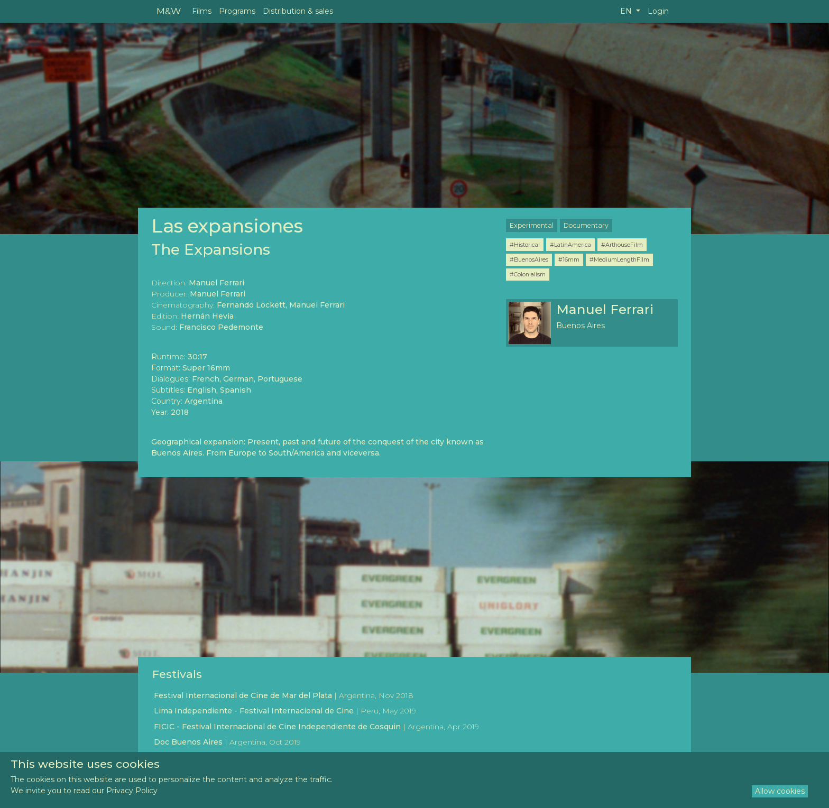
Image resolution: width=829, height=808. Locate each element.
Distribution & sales (298, 11)
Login (658, 11)
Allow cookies (780, 791)
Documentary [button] (586, 225)
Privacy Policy (132, 790)
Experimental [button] (532, 225)
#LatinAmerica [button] (570, 244)
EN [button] (627, 11)
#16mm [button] (568, 259)
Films (201, 11)
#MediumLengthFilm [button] (619, 259)
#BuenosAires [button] (529, 259)
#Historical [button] (525, 244)
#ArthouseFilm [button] (622, 244)
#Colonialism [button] (528, 274)
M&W (168, 10)
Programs (237, 11)
